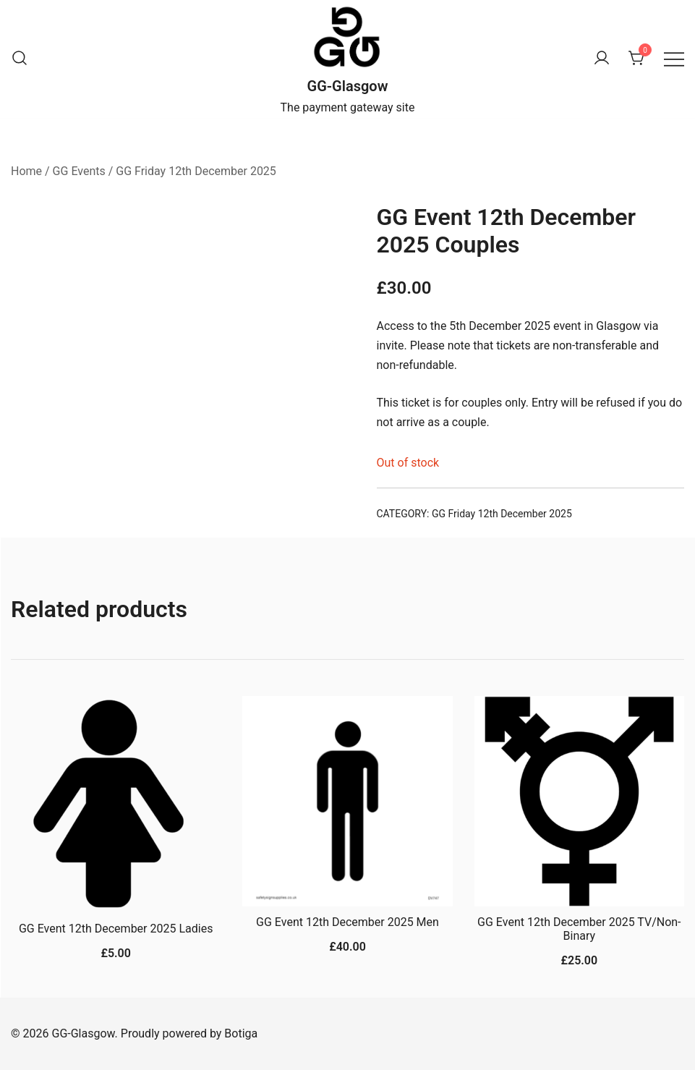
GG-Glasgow (347, 86)
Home (26, 171)
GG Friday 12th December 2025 (196, 171)
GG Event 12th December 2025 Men (347, 922)
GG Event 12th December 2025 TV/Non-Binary (579, 929)
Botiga (240, 1033)
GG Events (79, 171)
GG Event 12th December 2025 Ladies (116, 928)
